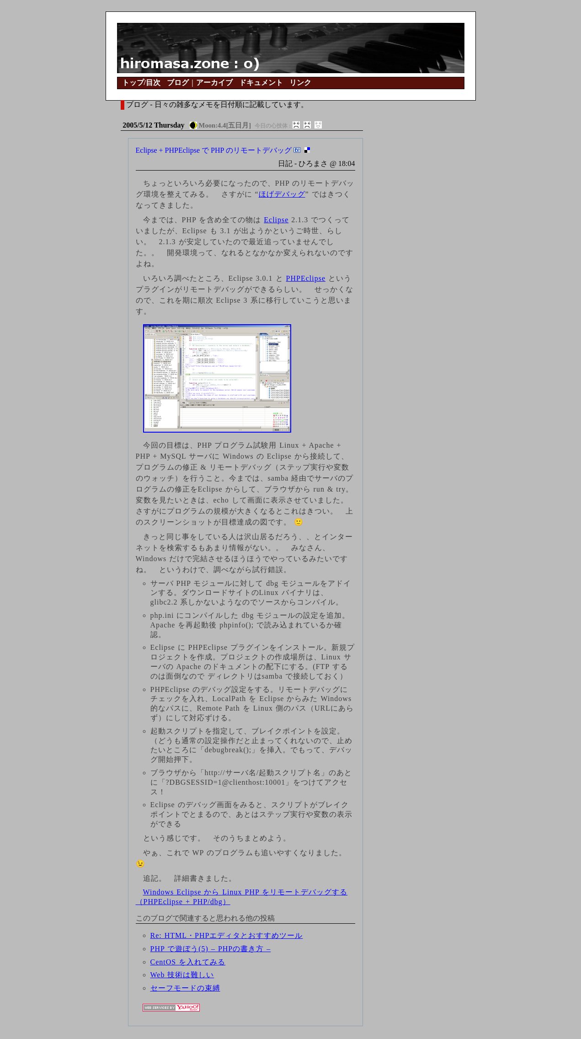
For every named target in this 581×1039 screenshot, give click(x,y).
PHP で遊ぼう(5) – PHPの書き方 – (210, 949)
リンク (300, 82)
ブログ (178, 82)
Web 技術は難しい (182, 975)
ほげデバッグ (282, 194)
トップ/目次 (141, 82)
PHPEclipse (305, 278)
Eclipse (276, 220)
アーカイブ (214, 82)
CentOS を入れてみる (188, 962)
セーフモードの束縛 (185, 988)
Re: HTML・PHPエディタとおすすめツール (226, 935)
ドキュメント (261, 82)
